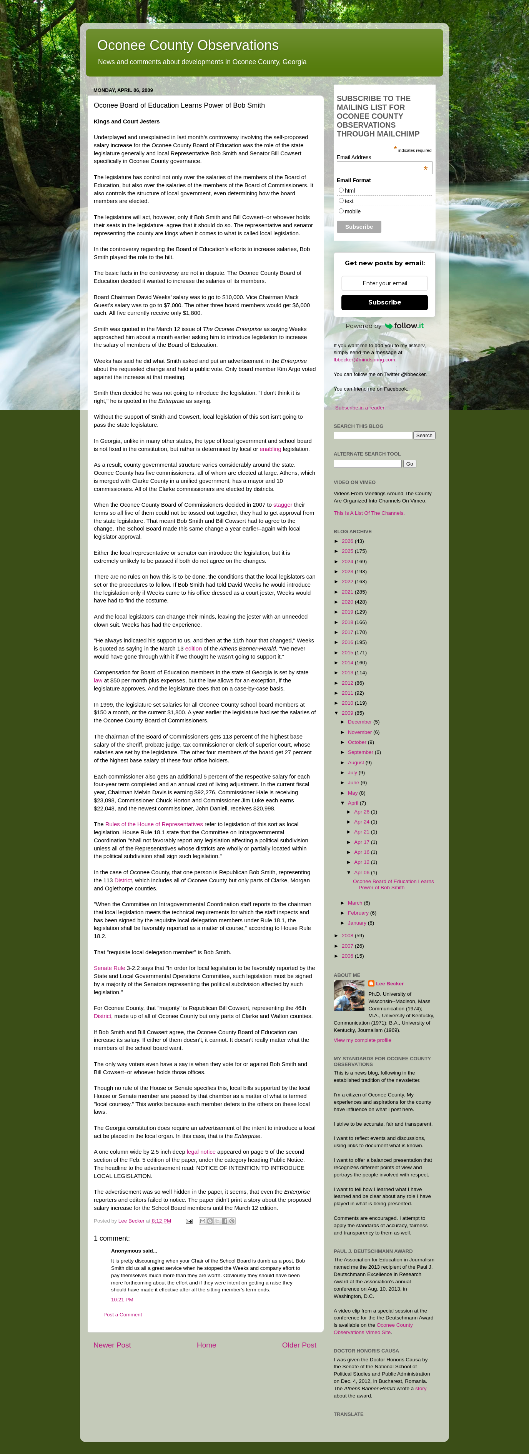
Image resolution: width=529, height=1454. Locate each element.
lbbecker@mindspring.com (364, 360)
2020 (348, 602)
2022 (348, 581)
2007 (348, 946)
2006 (348, 956)
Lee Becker (390, 984)
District (123, 880)
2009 (348, 713)
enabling (270, 449)
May (353, 793)
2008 (348, 935)
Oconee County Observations (188, 45)
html (350, 191)
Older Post (299, 1345)
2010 (348, 703)
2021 (348, 592)
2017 (348, 632)
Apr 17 (362, 842)
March (356, 903)
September (361, 752)
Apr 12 (362, 862)
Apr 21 (362, 832)
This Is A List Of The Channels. (369, 513)
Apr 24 (362, 822)
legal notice (201, 1152)
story (420, 1388)
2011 (348, 693)
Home (206, 1345)
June (354, 782)
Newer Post (112, 1345)
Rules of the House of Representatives (155, 824)
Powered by (385, 325)
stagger (283, 505)
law (98, 680)
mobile (353, 211)
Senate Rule (109, 968)
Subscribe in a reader (359, 408)
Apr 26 (362, 812)
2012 (348, 683)
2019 (348, 612)
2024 (348, 561)
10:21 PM (122, 1300)
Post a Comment (122, 1315)
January (358, 923)
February (359, 913)
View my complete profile (362, 1040)
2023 (348, 571)
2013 (348, 672)
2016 (348, 642)
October (358, 742)
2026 (348, 541)
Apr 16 (362, 852)
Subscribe (384, 302)
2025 (348, 551)
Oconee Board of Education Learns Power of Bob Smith (393, 884)
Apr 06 (362, 872)
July (353, 772)
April (354, 803)
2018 (348, 622)
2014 (348, 662)
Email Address (382, 157)
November (360, 732)
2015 (348, 652)
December (360, 722)
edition (193, 648)
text (349, 201)
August (357, 762)
